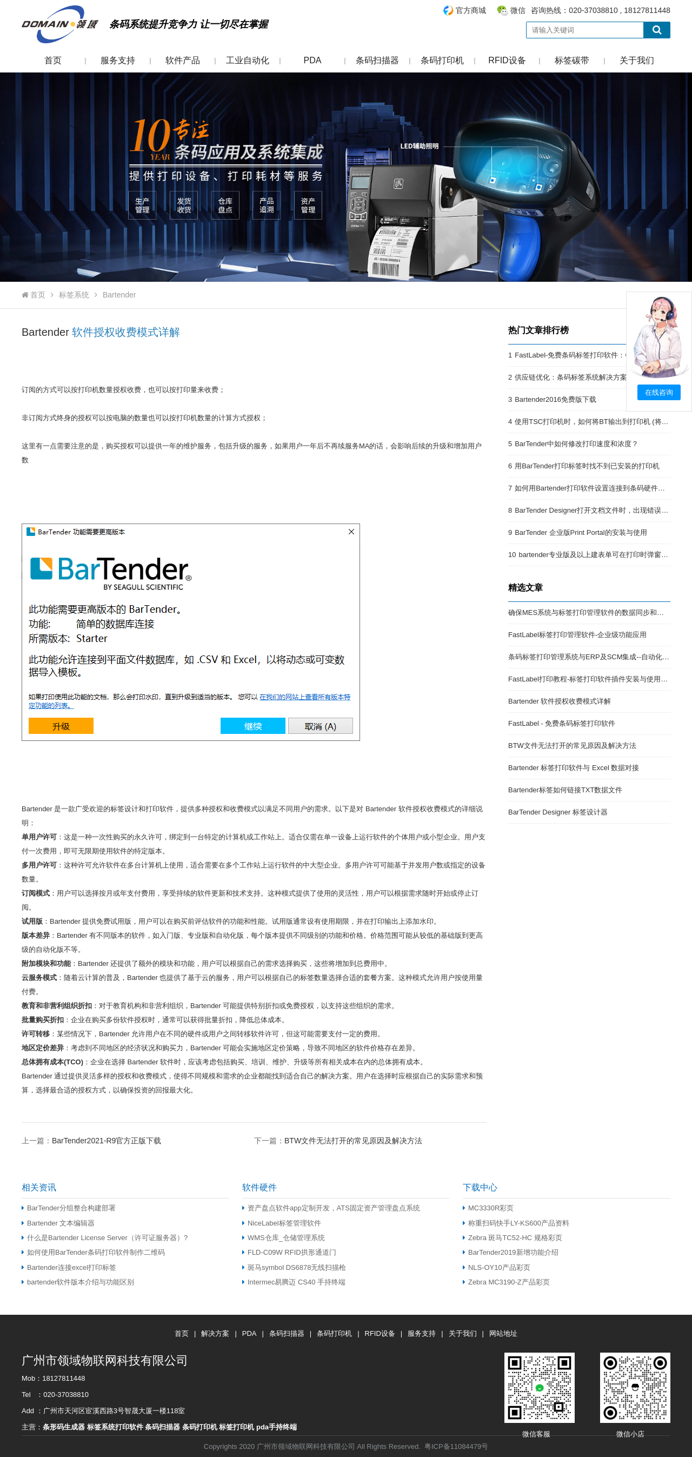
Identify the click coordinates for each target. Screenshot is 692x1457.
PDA (313, 60)
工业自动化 (247, 60)
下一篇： (338, 1140)
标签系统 (74, 294)
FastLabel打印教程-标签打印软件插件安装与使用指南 (591, 679)
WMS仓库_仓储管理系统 (283, 1238)
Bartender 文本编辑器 (58, 1223)
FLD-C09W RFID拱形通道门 (289, 1252)
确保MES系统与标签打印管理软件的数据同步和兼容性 (593, 612)
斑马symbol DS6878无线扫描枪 (294, 1267)
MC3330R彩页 (488, 1208)
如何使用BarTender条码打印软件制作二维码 (93, 1252)
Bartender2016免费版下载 (555, 399)
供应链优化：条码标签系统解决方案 (571, 377)
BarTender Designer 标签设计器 (558, 812)
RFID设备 (506, 60)
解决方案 (215, 1333)
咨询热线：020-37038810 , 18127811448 (556, 10)
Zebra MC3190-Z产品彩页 (506, 1282)
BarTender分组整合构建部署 (69, 1208)
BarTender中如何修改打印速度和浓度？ (576, 444)
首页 (53, 60)
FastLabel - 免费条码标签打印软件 (561, 723)
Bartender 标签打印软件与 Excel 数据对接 (573, 768)
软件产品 (182, 60)
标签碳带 (572, 60)
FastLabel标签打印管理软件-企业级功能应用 (577, 635)
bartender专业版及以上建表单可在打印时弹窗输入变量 (603, 555)
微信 (517, 10)
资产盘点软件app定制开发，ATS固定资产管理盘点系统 (331, 1208)
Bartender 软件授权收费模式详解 (559, 701)
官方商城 (471, 10)
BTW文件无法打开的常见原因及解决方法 (353, 1140)
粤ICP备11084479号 (456, 1446)
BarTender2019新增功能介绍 (510, 1252)
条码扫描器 (377, 60)
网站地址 (503, 1333)
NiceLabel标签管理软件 (281, 1223)
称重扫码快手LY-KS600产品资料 (516, 1223)
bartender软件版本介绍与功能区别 (78, 1282)
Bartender (119, 294)
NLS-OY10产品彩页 (496, 1267)
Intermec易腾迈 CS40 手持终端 (293, 1282)
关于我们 (637, 60)
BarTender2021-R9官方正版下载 (106, 1140)
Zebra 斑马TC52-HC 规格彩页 (512, 1238)
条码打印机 (442, 60)
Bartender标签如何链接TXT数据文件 (565, 790)
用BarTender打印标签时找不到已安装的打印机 (587, 466)
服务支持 (118, 60)
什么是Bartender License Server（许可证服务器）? (105, 1238)
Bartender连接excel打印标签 (69, 1267)
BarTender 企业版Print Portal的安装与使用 (581, 532)
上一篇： (91, 1140)
